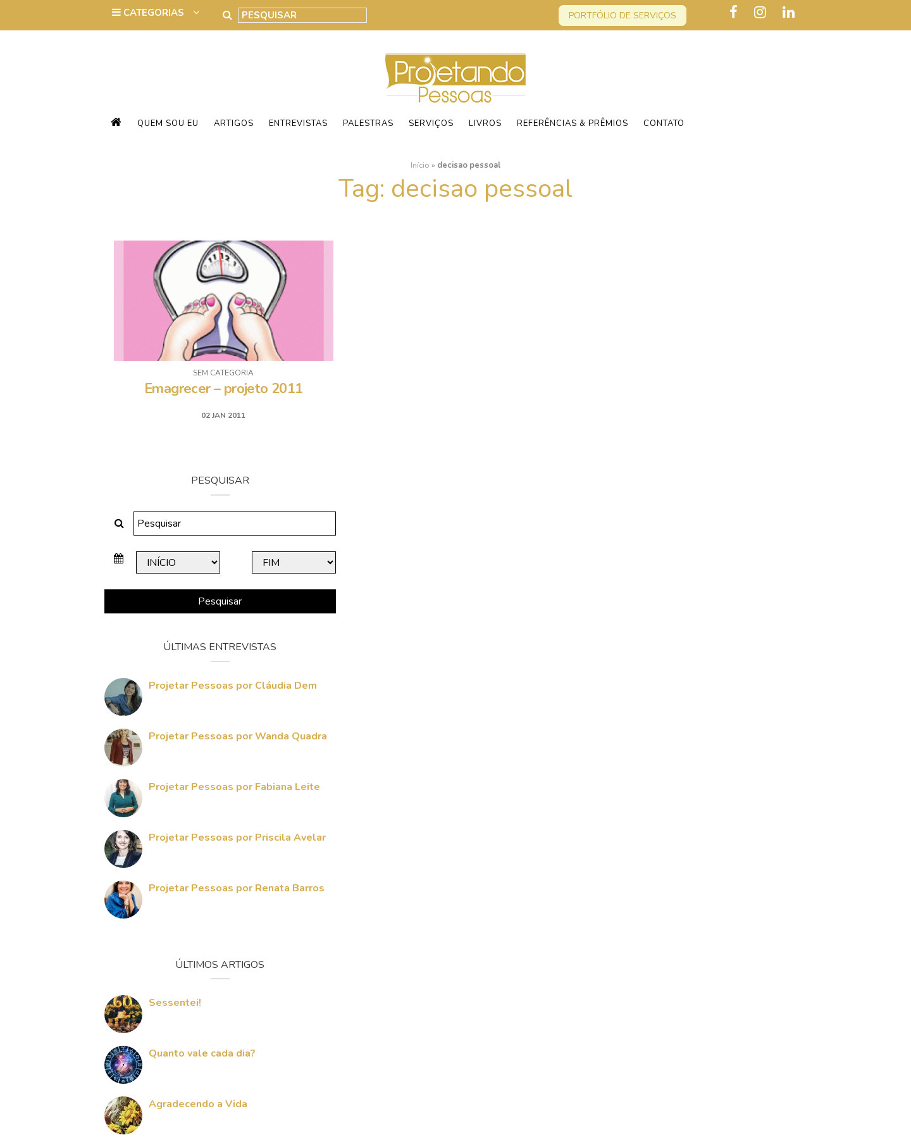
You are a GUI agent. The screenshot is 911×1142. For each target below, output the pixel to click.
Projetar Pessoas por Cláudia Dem (713, 454)
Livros (485, 123)
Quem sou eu (168, 123)
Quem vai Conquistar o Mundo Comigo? (701, 980)
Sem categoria (220, 373)
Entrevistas (298, 123)
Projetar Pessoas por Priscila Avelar (718, 606)
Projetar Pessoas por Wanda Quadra (699, 511)
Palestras (368, 123)
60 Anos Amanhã (670, 923)
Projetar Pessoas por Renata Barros (717, 656)
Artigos (234, 123)
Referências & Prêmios (572, 123)
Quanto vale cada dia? (682, 822)
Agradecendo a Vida (678, 872)
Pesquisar (695, 370)
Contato (664, 123)
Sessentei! (655, 771)
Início (420, 165)
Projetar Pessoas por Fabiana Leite (715, 555)
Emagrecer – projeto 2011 (219, 388)
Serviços (431, 123)
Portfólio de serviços (622, 15)
